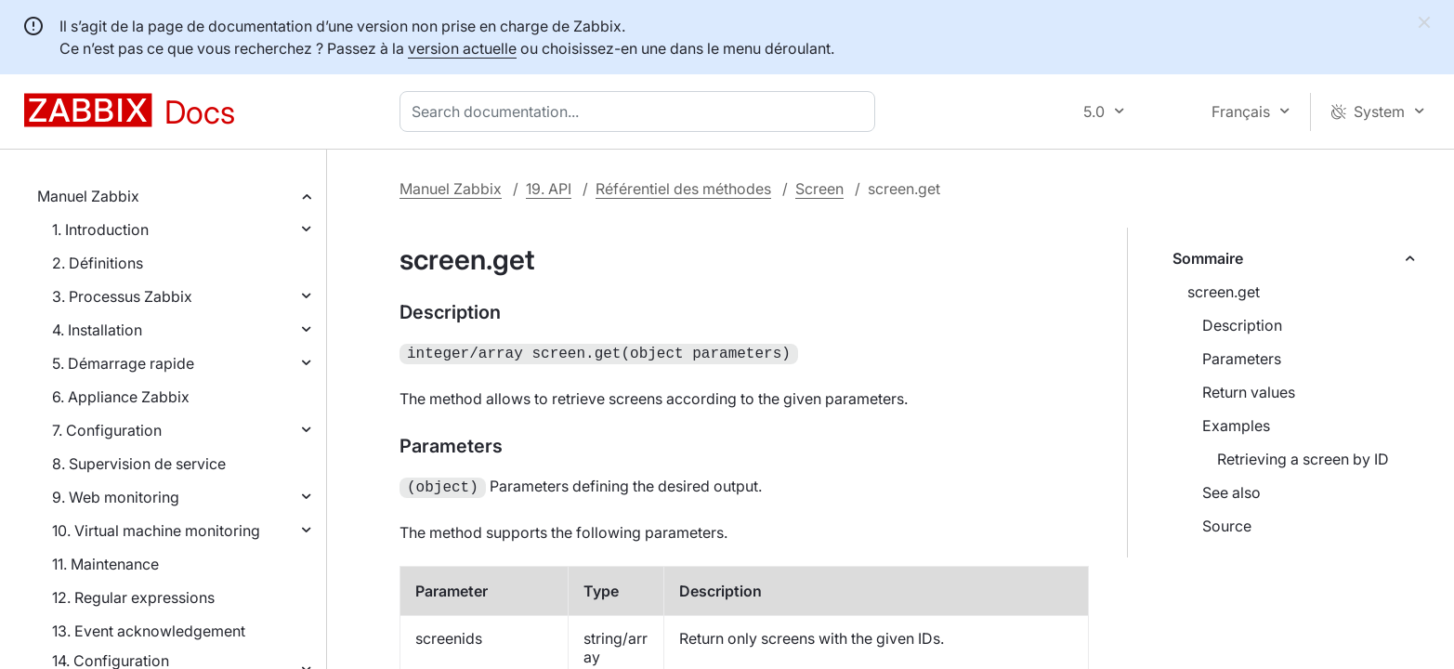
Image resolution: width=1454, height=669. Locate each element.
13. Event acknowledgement (148, 631)
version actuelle (462, 48)
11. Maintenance (105, 564)
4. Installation (97, 330)
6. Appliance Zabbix (121, 396)
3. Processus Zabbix (122, 296)
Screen (819, 188)
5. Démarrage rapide (123, 363)
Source (1226, 526)
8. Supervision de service (139, 463)
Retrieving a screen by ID (1303, 459)
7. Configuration (107, 430)
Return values (1248, 392)
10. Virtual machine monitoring (156, 530)
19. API (548, 188)
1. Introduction (100, 229)
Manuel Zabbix (88, 196)
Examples (1236, 425)
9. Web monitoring (115, 497)
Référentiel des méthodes (683, 188)
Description (1242, 325)
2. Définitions (97, 263)
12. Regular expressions (133, 597)
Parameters (1241, 358)
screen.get (1223, 291)
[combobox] (641, 111)
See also (1231, 492)
